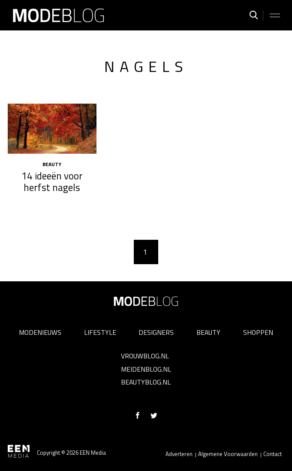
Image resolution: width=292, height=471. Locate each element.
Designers (156, 332)
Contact (272, 454)
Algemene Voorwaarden (228, 454)
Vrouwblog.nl (145, 356)
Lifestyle (100, 332)
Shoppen (258, 332)
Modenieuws (40, 332)
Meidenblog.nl (146, 369)
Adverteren (179, 454)
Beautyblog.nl (146, 382)
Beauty (208, 332)
